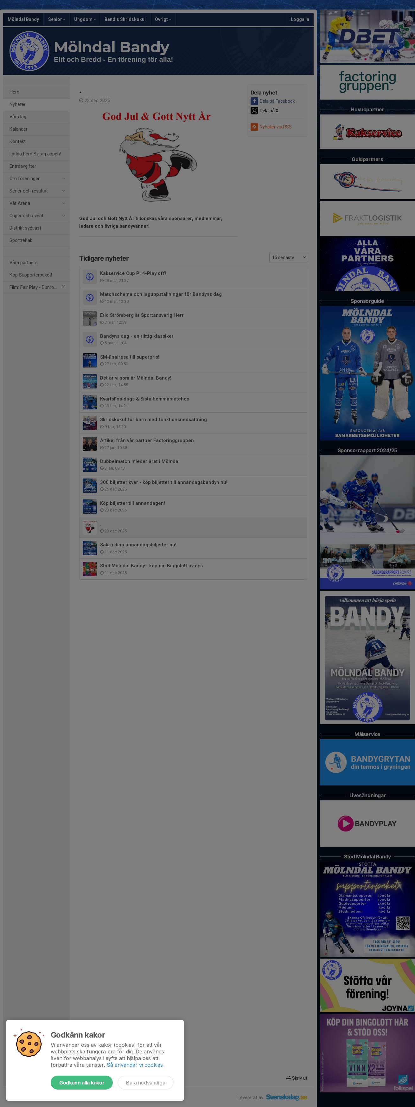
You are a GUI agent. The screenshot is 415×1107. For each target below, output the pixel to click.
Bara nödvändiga (145, 1082)
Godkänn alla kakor (81, 1082)
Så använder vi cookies (135, 1065)
